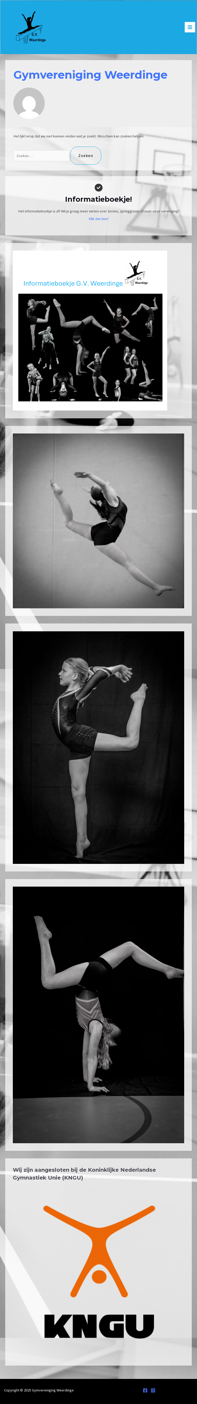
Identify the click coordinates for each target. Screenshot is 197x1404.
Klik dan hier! (99, 218)
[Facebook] (145, 1390)
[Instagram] (153, 1390)
